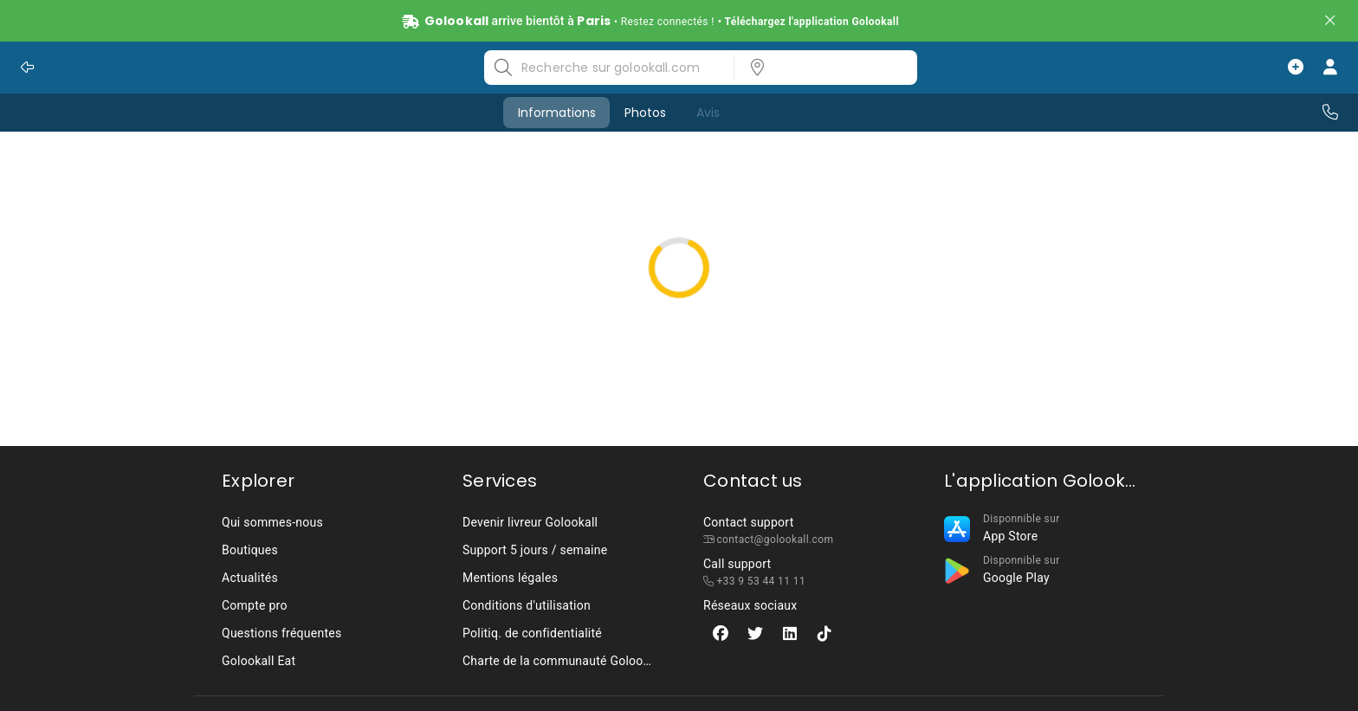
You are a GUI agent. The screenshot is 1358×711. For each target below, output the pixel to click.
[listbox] (820, 68)
